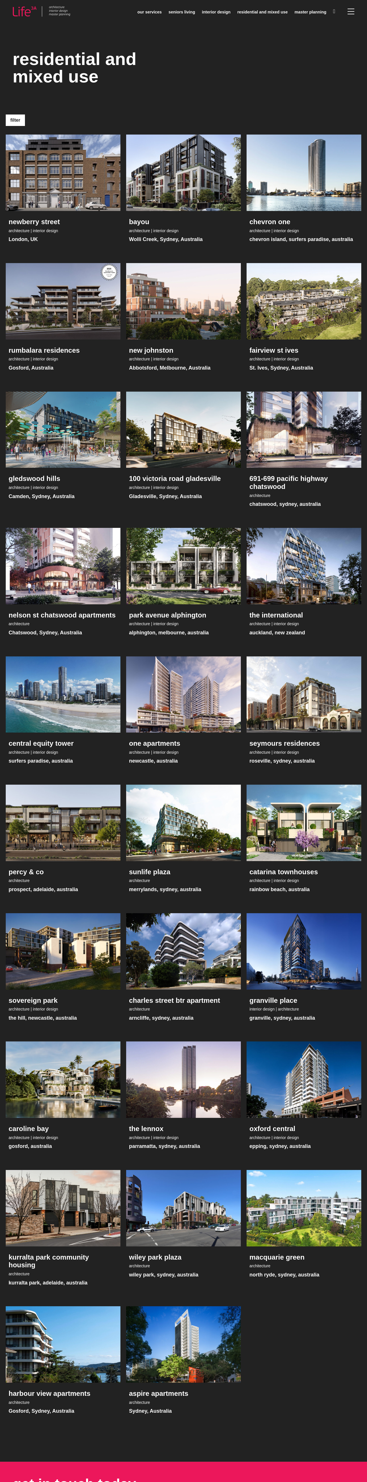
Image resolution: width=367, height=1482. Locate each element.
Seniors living (182, 12)
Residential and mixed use (262, 12)
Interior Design (216, 12)
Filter (15, 120)
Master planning (310, 12)
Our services (149, 12)
